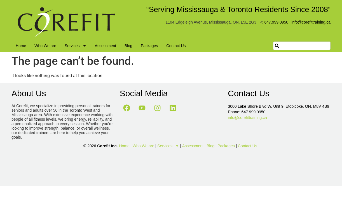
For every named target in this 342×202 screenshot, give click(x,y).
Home (21, 45)
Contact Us (176, 45)
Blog (128, 45)
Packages (149, 45)
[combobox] (302, 46)
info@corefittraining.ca (311, 22)
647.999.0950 (276, 22)
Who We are (45, 45)
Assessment (105, 45)
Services (75, 45)
